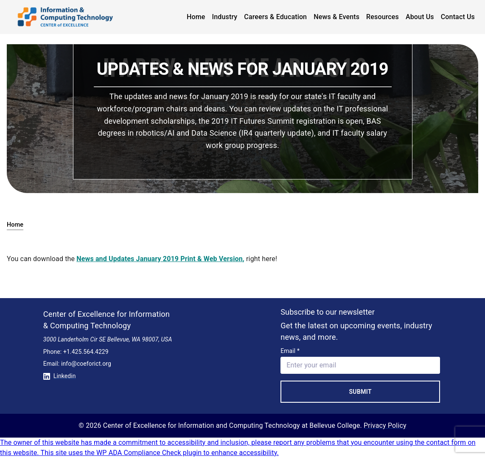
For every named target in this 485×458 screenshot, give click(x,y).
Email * (290, 350)
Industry (225, 17)
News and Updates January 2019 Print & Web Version (159, 259)
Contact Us (458, 17)
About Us (420, 17)
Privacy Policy (385, 425)
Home (196, 17)
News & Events (336, 17)
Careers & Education (275, 17)
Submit (360, 391)
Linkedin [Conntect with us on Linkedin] (59, 376)
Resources (382, 17)
